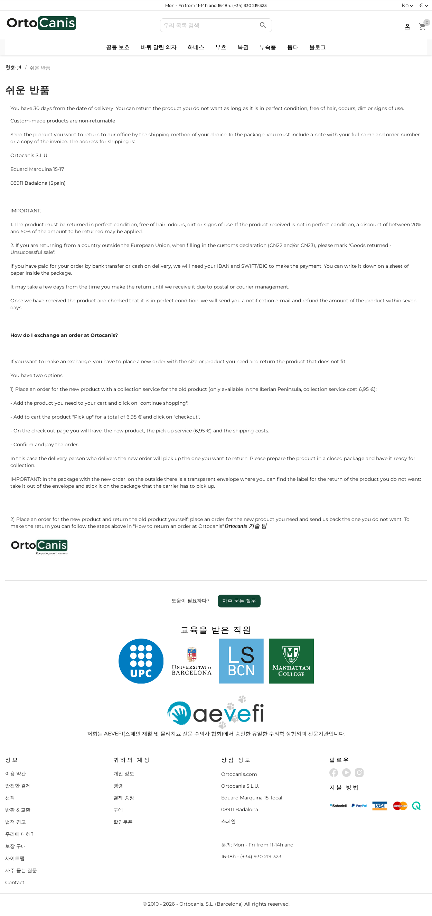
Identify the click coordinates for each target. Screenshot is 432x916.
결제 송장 (123, 798)
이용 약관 (15, 773)
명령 (118, 785)
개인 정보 (123, 773)
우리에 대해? (19, 834)
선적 (10, 798)
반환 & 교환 (17, 810)
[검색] (216, 25)
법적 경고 (15, 822)
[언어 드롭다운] (408, 5)
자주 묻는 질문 (239, 600)
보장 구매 (15, 846)
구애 (118, 810)
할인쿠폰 (123, 822)
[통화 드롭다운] (424, 5)
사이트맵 (15, 858)
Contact (15, 882)
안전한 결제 (18, 785)
